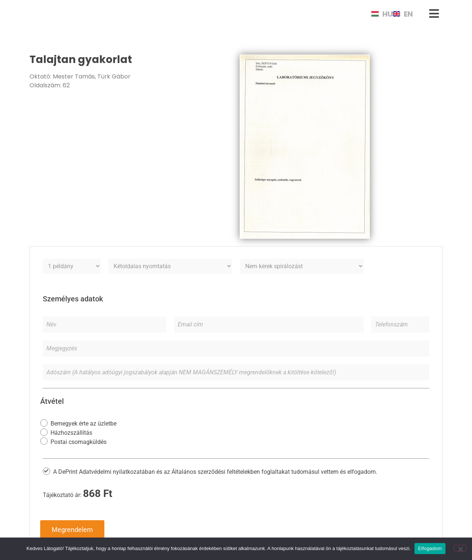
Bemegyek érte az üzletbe (84, 423)
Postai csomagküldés (79, 441)
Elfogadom (430, 548)
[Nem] (460, 548)
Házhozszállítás (71, 432)
